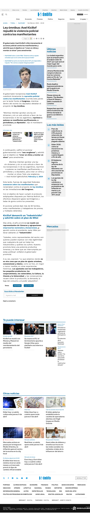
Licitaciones (80, 494)
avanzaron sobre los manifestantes (18, 184)
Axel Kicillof (21, 23)
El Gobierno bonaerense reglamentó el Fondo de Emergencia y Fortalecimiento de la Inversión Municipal (63, 336)
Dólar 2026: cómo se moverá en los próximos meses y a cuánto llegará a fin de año (57, 150)
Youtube (22, 478)
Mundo (48, 488)
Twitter (4, 478)
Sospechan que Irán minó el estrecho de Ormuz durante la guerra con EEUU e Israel (55, 112)
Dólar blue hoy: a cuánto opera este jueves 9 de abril (31, 414)
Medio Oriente (63, 10)
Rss (60, 491)
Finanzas (40, 19)
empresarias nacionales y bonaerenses (20, 228)
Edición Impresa (71, 488)
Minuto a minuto (9, 440)
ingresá (86, 14)
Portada (6, 485)
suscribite (80, 14)
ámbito (5, 23)
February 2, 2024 (35, 177)
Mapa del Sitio (70, 491)
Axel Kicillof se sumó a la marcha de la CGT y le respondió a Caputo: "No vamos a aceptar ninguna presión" (23, 62)
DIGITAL (26, 500)
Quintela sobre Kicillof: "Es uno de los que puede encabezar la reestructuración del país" (63, 358)
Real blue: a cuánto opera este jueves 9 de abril (33, 444)
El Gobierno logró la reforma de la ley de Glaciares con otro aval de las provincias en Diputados (57, 167)
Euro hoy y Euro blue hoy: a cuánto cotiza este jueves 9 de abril (33, 461)
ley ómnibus (37, 187)
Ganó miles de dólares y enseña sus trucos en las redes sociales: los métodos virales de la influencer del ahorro (56, 447)
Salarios (73, 10)
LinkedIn (17, 478)
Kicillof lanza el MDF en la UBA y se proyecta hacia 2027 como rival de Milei (39, 137)
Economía (28, 19)
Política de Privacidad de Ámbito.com (17, 494)
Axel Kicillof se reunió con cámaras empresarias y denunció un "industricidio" (17, 137)
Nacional (38, 488)
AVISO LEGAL (40, 494)
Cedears (66, 230)
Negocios (61, 19)
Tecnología (51, 491)
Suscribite (35, 295)
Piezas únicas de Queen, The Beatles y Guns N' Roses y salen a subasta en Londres (55, 99)
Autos (26, 491)
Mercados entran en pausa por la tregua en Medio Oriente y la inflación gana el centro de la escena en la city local (12, 448)
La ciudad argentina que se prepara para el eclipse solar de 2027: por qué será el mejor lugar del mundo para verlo (55, 60)
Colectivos (45, 10)
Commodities (60, 230)
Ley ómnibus (29, 285)
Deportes (58, 488)
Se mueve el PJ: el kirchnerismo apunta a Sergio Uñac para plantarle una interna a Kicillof (33, 343)
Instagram (12, 478)
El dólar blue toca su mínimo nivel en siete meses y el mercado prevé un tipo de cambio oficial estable (12, 465)
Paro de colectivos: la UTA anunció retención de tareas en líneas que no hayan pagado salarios (57, 135)
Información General (11, 491)
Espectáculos (37, 491)
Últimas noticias (19, 485)
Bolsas (54, 230)
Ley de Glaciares (34, 10)
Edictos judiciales (55, 494)
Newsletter (86, 19)
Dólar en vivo (15, 10)
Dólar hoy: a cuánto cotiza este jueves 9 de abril (12, 414)
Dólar (18, 19)
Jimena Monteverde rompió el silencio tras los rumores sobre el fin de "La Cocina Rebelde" (55, 75)
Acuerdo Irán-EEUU (83, 10)
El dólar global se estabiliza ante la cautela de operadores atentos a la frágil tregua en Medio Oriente (55, 418)
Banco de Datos (68, 485)
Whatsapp (27, 478)
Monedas (49, 230)
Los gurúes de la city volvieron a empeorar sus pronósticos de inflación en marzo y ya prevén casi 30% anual (57, 186)
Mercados (81, 485)
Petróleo (25, 10)
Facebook (8, 478)
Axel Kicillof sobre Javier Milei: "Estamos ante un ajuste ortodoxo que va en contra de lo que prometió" (22, 56)
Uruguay (83, 19)
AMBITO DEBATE (61, 500)
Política (50, 19)
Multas (69, 494)
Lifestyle (27, 488)
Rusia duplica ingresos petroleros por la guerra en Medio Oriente (55, 87)
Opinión (72, 19)
